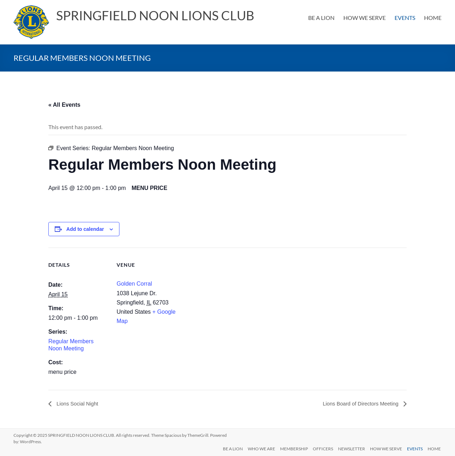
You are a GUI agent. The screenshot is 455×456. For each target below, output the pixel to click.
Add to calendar (85, 229)
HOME (432, 17)
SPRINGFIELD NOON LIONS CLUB (155, 15)
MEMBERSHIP (291, 448)
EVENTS (405, 17)
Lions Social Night (78, 404)
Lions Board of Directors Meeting (358, 404)
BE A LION (321, 17)
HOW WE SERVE (364, 17)
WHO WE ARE (258, 448)
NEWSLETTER (350, 448)
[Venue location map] (222, 296)
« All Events (64, 105)
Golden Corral (134, 284)
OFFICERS (321, 448)
